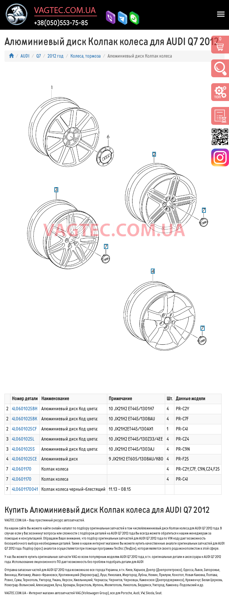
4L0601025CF (24, 429)
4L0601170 (21, 469)
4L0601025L (23, 439)
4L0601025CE (24, 459)
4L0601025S (23, 449)
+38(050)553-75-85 (61, 22)
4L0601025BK (24, 419)
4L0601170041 (25, 489)
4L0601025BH (24, 409)
